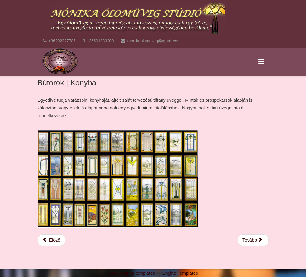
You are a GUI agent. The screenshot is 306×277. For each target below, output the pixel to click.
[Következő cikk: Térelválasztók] (253, 240)
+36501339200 (100, 41)
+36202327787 (61, 41)
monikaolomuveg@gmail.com (153, 41)
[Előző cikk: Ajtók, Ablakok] (51, 240)
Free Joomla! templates (131, 273)
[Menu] (261, 61)
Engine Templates (180, 273)
